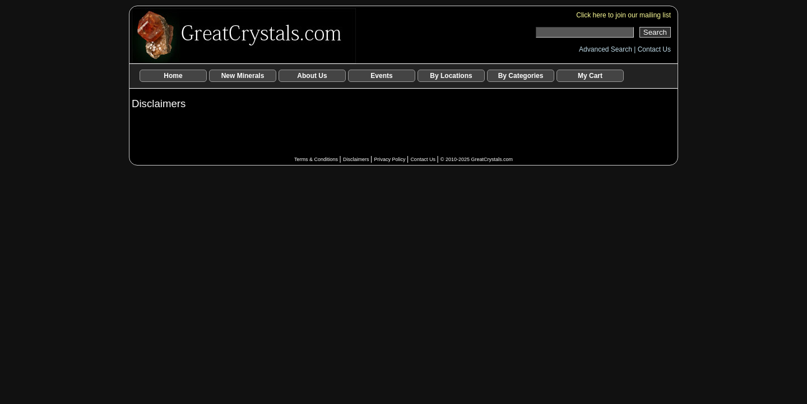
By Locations (451, 76)
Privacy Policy (390, 159)
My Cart (590, 76)
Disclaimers (356, 159)
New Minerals (243, 76)
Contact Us (654, 49)
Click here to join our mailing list (623, 15)
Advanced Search (606, 49)
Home (173, 76)
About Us (312, 76)
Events (381, 76)
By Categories (521, 76)
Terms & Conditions (317, 159)
